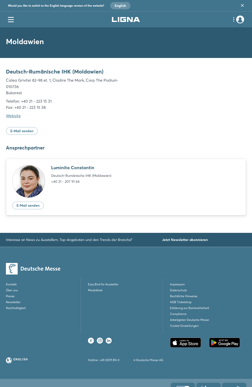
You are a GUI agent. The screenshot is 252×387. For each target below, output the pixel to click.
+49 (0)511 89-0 (109, 360)
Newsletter (13, 302)
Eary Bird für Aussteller (103, 284)
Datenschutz (178, 290)
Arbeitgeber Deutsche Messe (189, 320)
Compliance (178, 314)
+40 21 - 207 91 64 (65, 181)
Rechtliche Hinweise (183, 296)
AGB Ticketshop (180, 302)
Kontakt (11, 284)
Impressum (177, 284)
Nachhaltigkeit (16, 308)
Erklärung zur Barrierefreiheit (189, 308)
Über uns (12, 290)
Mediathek (95, 290)
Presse (10, 296)
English (120, 5)
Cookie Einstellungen (184, 326)
